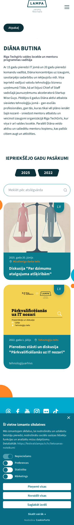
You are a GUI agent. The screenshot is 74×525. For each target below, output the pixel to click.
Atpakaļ (13, 28)
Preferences (22, 463)
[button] (68, 417)
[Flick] (46, 411)
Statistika (20, 470)
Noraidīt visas (37, 495)
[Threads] (8, 411)
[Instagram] (36, 411)
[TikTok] (55, 411)
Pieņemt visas (37, 486)
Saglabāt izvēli (37, 505)
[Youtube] (27, 411)
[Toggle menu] (67, 7)
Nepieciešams (23, 456)
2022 (48, 173)
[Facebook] (17, 411)
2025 (25, 173)
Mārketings (21, 476)
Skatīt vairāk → (37, 514)
